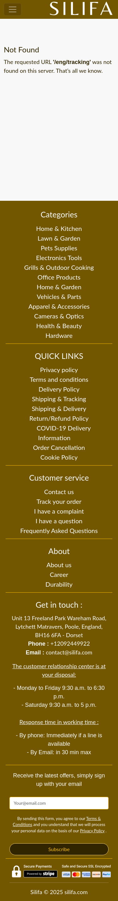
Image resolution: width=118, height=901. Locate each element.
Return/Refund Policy (58, 418)
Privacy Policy (92, 830)
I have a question (59, 521)
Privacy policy (59, 369)
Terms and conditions (59, 379)
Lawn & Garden (59, 238)
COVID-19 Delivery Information (64, 432)
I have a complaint (59, 511)
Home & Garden (59, 287)
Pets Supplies (59, 248)
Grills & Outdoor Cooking (59, 267)
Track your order (59, 501)
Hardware (59, 335)
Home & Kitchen (59, 228)
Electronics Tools (59, 257)
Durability (58, 584)
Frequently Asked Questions (59, 530)
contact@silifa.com (69, 652)
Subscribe (59, 849)
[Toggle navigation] (12, 9)
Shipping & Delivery (59, 408)
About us (59, 564)
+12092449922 (70, 643)
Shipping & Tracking (59, 399)
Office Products (59, 277)
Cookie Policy (59, 457)
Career (59, 574)
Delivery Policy (58, 389)
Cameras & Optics (59, 316)
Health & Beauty (59, 325)
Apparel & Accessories (58, 306)
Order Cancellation (59, 447)
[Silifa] (81, 9)
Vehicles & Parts (59, 296)
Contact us (59, 491)
